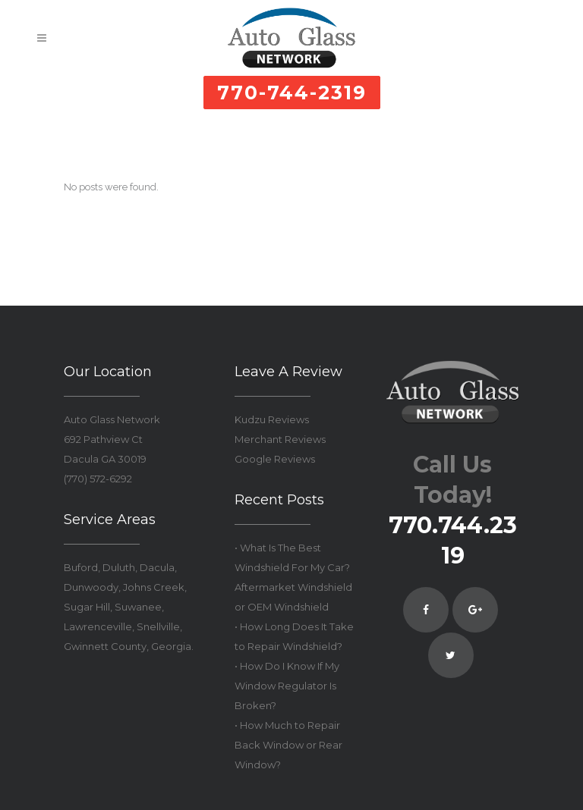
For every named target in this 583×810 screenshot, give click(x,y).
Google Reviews (275, 459)
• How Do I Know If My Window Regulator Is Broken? (287, 685)
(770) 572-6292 (98, 478)
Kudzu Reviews (272, 419)
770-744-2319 (292, 92)
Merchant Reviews (280, 439)
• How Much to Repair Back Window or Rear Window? (288, 745)
